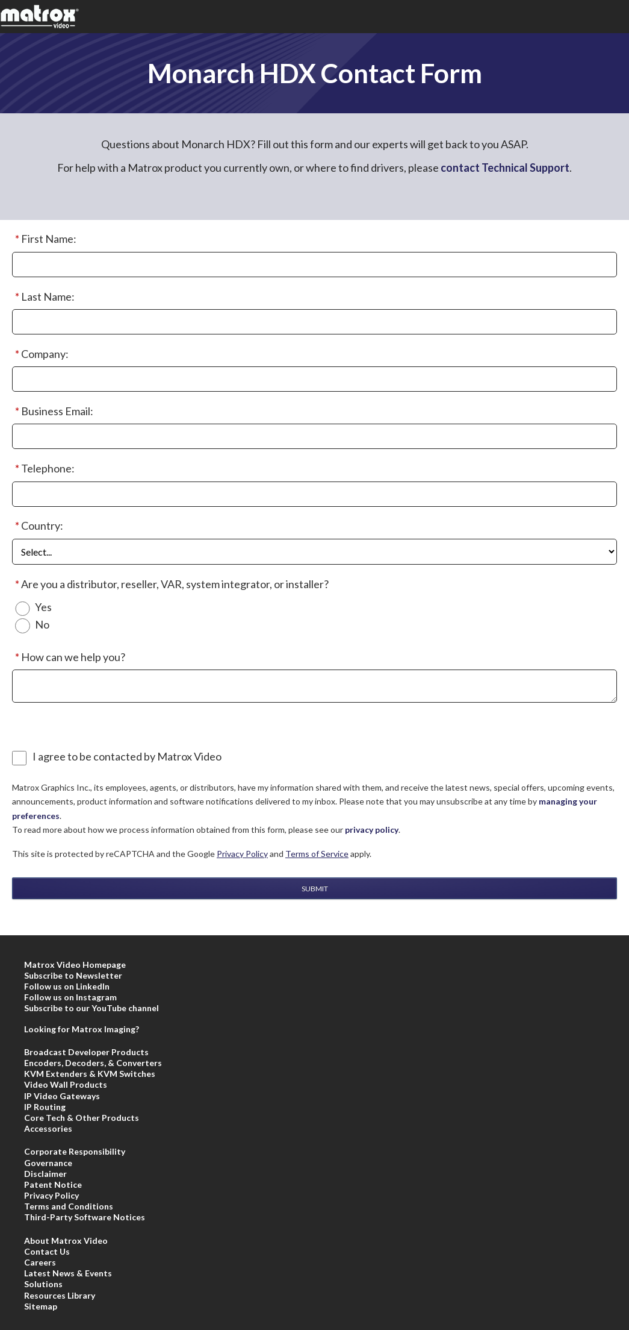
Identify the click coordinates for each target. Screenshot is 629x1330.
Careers (40, 1262)
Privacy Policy (242, 854)
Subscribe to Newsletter (73, 975)
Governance (48, 1163)
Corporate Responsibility (74, 1151)
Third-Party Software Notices (84, 1217)
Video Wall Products (65, 1084)
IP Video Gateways (62, 1096)
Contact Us (47, 1251)
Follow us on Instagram (70, 997)
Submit (315, 888)
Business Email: (52, 411)
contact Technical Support (505, 167)
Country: (37, 526)
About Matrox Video (66, 1240)
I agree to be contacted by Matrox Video (127, 756)
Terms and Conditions (68, 1206)
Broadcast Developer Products (86, 1052)
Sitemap (40, 1306)
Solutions (43, 1284)
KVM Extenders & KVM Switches (89, 1073)
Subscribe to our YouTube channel (91, 1008)
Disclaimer (45, 1173)
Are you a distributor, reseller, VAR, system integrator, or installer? (170, 584)
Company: (40, 354)
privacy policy (371, 829)
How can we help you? (68, 657)
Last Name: (43, 297)
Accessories (48, 1128)
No (42, 624)
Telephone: (43, 468)
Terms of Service (317, 854)
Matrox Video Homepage (75, 964)
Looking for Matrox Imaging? (81, 1029)
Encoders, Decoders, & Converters (93, 1063)
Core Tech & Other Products (81, 1117)
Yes (43, 607)
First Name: (44, 239)
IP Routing (45, 1107)
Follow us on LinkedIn (67, 986)
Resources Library (59, 1295)
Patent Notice (53, 1184)
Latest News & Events (68, 1273)
